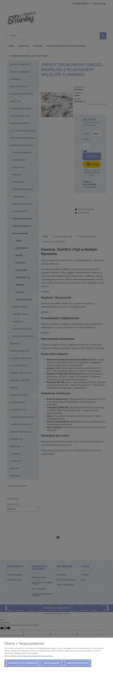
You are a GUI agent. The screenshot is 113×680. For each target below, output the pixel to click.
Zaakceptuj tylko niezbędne (22, 663)
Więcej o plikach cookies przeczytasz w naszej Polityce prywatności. (29, 656)
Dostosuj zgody (52, 663)
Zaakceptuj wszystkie (77, 663)
